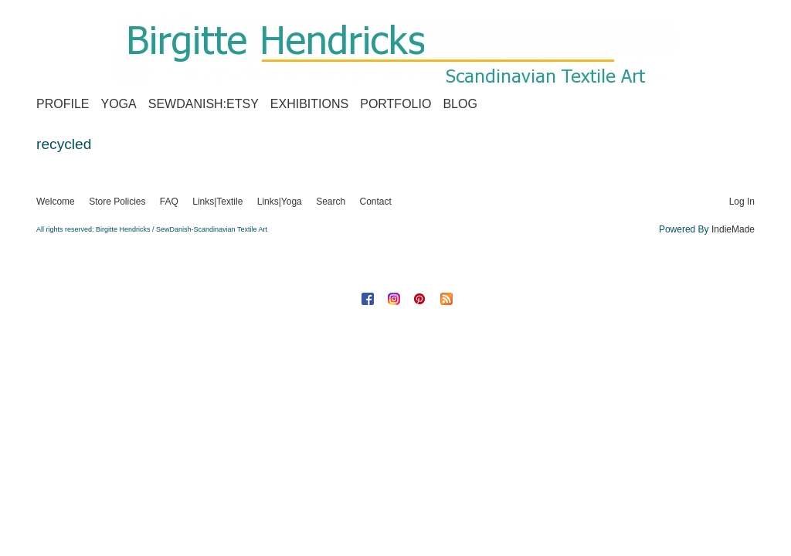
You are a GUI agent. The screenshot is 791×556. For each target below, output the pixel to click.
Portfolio (395, 103)
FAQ (169, 201)
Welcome (55, 201)
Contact (376, 201)
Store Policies (117, 201)
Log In (742, 201)
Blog (460, 103)
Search (330, 201)
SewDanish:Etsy (203, 103)
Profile (62, 103)
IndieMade (733, 229)
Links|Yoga (279, 201)
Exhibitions (309, 103)
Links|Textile (217, 201)
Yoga (118, 103)
